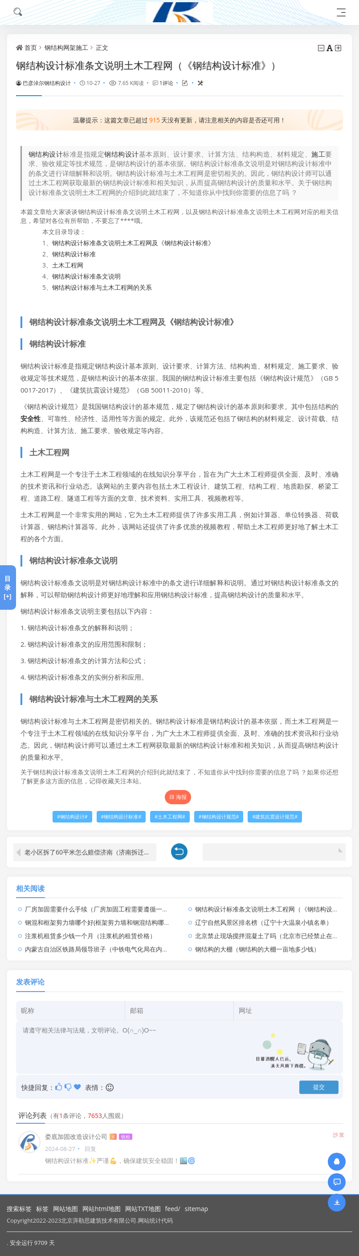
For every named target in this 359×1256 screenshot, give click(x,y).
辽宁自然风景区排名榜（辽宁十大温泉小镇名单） (263, 917)
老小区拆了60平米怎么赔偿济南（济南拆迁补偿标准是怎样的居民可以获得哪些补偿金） (90, 847)
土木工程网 (67, 265)
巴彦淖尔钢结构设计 (43, 82)
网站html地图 (101, 1208)
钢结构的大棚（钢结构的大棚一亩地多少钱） (257, 944)
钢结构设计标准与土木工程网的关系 (102, 287)
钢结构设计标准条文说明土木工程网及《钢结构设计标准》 (133, 243)
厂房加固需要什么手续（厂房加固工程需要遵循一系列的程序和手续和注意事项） (137, 904)
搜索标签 (19, 1208)
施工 (318, 154)
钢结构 (114, 154)
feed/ (172, 1208)
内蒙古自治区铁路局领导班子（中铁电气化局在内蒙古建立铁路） (115, 944)
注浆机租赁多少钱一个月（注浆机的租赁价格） (90, 931)
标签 (42, 1208)
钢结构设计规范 (219, 817)
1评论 (166, 82)
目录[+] (7, 587)
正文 (102, 47)
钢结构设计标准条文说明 (86, 276)
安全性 (30, 418)
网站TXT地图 (143, 1208)
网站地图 (65, 1208)
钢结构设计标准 (74, 254)
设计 (132, 154)
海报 (178, 797)
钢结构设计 (46, 154)
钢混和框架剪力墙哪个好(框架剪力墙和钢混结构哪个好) (101, 917)
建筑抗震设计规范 (274, 817)
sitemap (196, 1208)
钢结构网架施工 (66, 47)
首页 (30, 47)
